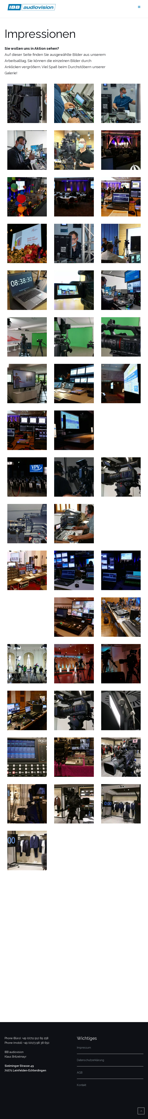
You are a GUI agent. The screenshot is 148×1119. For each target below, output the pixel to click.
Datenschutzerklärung (90, 1060)
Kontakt (81, 1085)
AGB (79, 1072)
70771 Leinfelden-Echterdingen (25, 1070)
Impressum (84, 1047)
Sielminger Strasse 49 (19, 1065)
